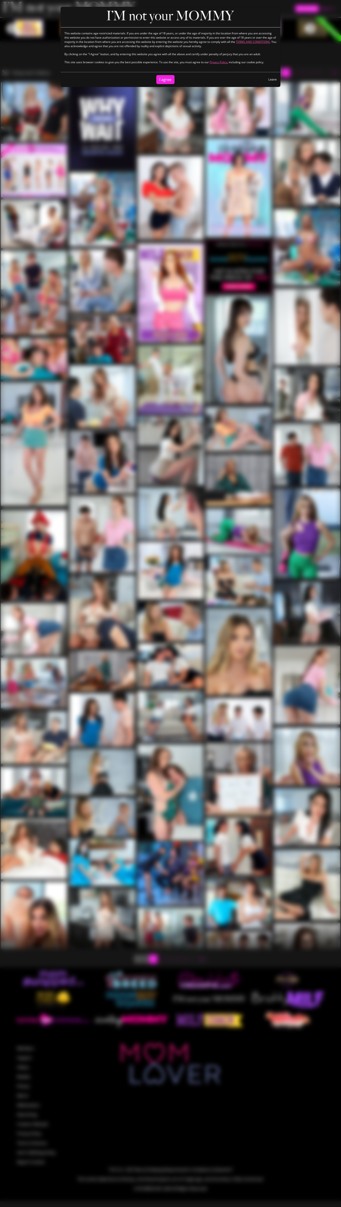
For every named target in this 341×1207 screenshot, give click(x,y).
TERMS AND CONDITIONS (253, 42)
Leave (272, 79)
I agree (165, 79)
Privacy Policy (218, 62)
